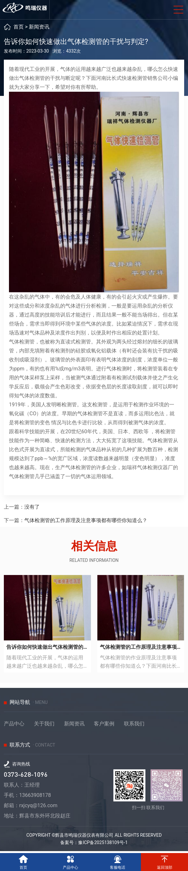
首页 (18, 29)
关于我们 (44, 726)
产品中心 (14, 726)
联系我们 (134, 726)
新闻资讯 (39, 29)
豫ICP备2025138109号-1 (102, 844)
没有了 (32, 509)
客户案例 (104, 726)
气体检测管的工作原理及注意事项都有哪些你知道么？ (85, 522)
